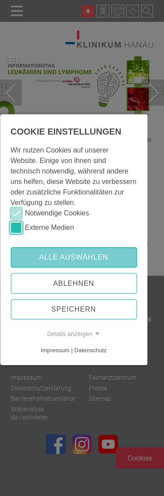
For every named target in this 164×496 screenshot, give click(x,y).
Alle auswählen (73, 257)
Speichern (73, 309)
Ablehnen (73, 283)
